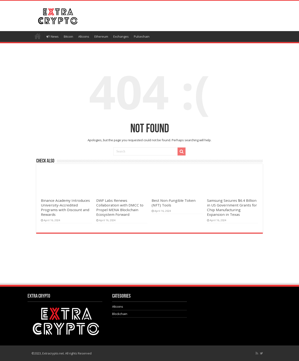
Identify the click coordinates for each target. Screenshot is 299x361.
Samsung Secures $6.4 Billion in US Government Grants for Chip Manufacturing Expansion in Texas (232, 207)
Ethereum (101, 36)
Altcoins (83, 36)
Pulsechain (142, 36)
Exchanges (121, 36)
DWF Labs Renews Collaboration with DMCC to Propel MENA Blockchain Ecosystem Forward (119, 207)
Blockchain (119, 314)
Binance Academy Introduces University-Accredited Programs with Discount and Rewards (65, 207)
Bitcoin (68, 36)
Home (38, 36)
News (52, 36)
